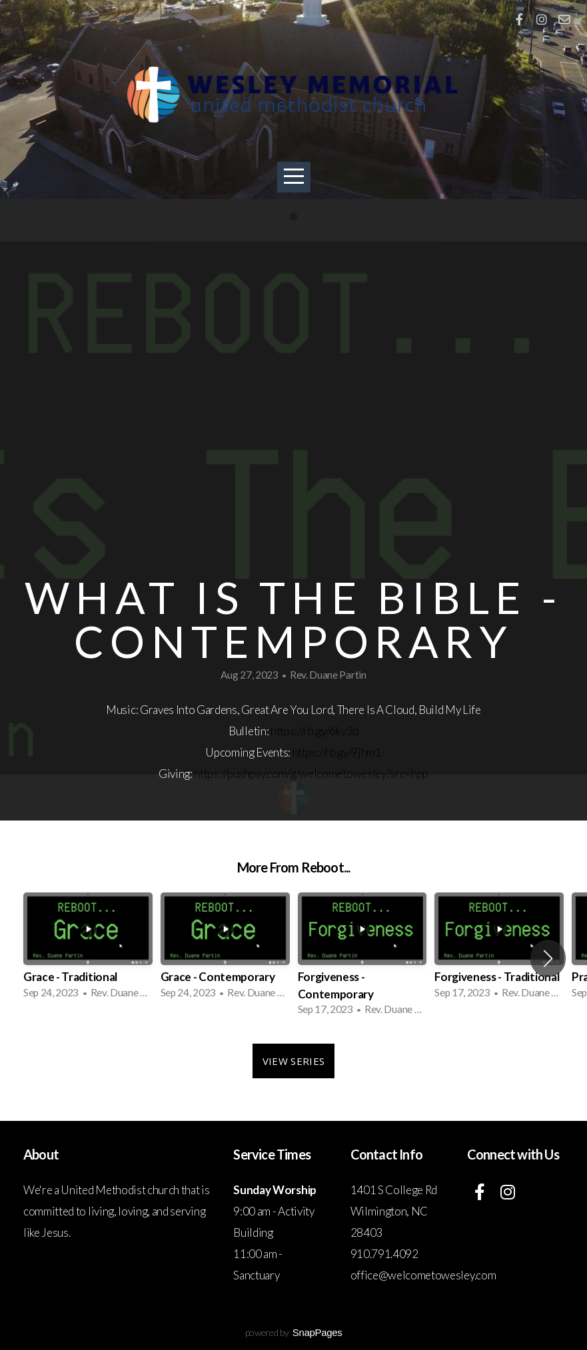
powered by (293, 1332)
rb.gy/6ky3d (330, 731)
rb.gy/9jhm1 (353, 752)
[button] (548, 958)
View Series (293, 1061)
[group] (88, 949)
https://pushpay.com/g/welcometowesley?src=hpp (311, 774)
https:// (287, 731)
